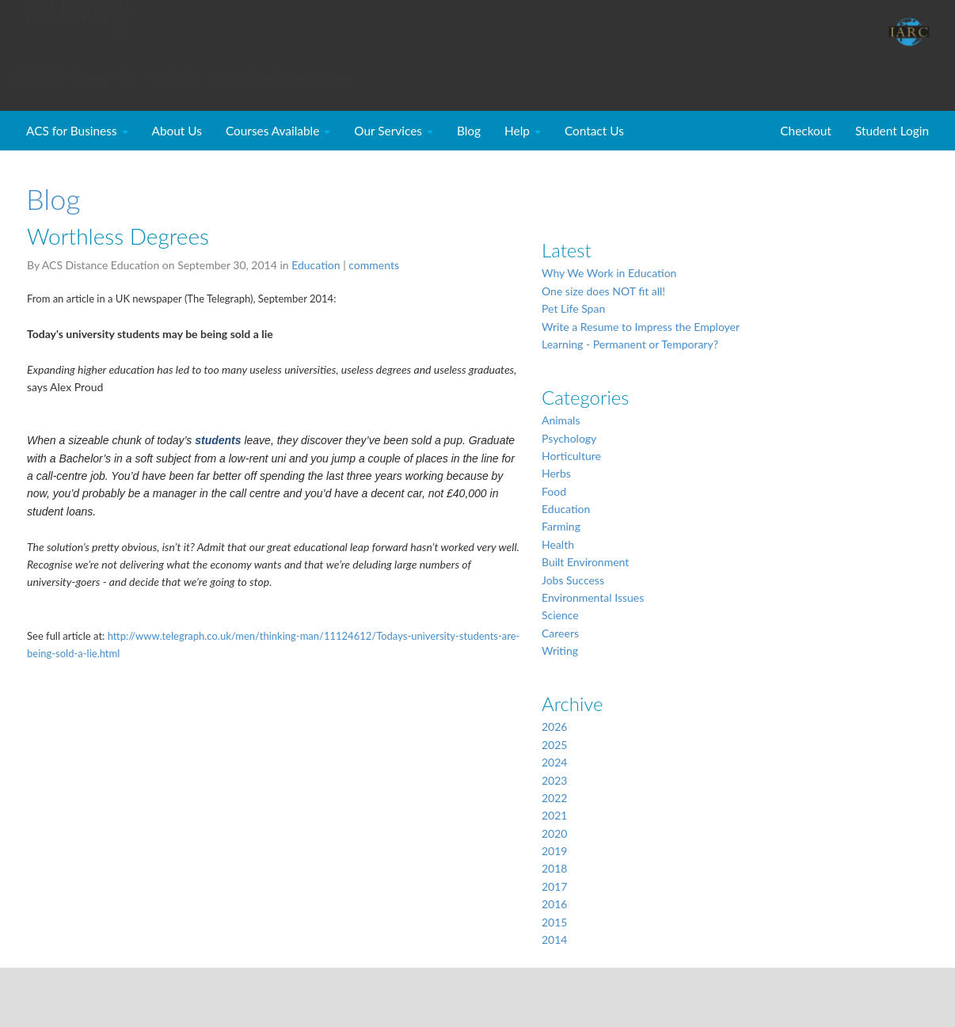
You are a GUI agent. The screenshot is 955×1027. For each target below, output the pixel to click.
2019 (554, 851)
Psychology (569, 438)
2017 (554, 886)
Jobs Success (573, 580)
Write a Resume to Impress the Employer (641, 326)
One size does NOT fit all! (603, 291)
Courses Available (278, 131)
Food (554, 491)
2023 (554, 780)
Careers (560, 633)
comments (373, 265)
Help (522, 131)
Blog (469, 131)
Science (560, 615)
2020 (554, 833)
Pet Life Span (573, 308)
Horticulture (571, 455)
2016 (554, 904)
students (218, 440)
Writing (560, 650)
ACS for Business (77, 131)
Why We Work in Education (609, 273)
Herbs (556, 473)
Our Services (393, 131)
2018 (554, 868)
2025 (554, 744)
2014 (554, 939)
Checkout (805, 131)
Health (558, 544)
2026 (554, 726)
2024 (554, 762)
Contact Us (594, 131)
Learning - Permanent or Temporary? (630, 344)
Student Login (892, 131)
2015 (554, 922)
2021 (554, 815)
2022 (554, 797)
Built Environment (585, 562)
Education (315, 265)
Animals (561, 420)
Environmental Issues (593, 597)
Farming (561, 526)
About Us (177, 131)
